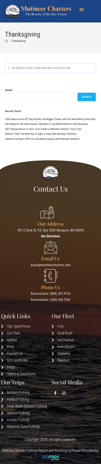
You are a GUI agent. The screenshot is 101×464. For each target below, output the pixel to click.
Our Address (50, 224)
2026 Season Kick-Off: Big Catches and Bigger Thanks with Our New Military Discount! (50, 119)
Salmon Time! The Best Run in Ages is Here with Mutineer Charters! (41, 133)
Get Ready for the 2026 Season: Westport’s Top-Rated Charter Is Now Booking (46, 124)
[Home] (6, 40)
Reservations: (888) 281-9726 (50, 294)
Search (8, 90)
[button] (81, 9)
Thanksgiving (19, 40)
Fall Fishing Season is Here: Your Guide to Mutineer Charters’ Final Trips (43, 129)
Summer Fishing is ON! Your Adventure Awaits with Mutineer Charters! (42, 138)
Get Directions (50, 236)
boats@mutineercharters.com (50, 265)
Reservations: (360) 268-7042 (50, 300)
